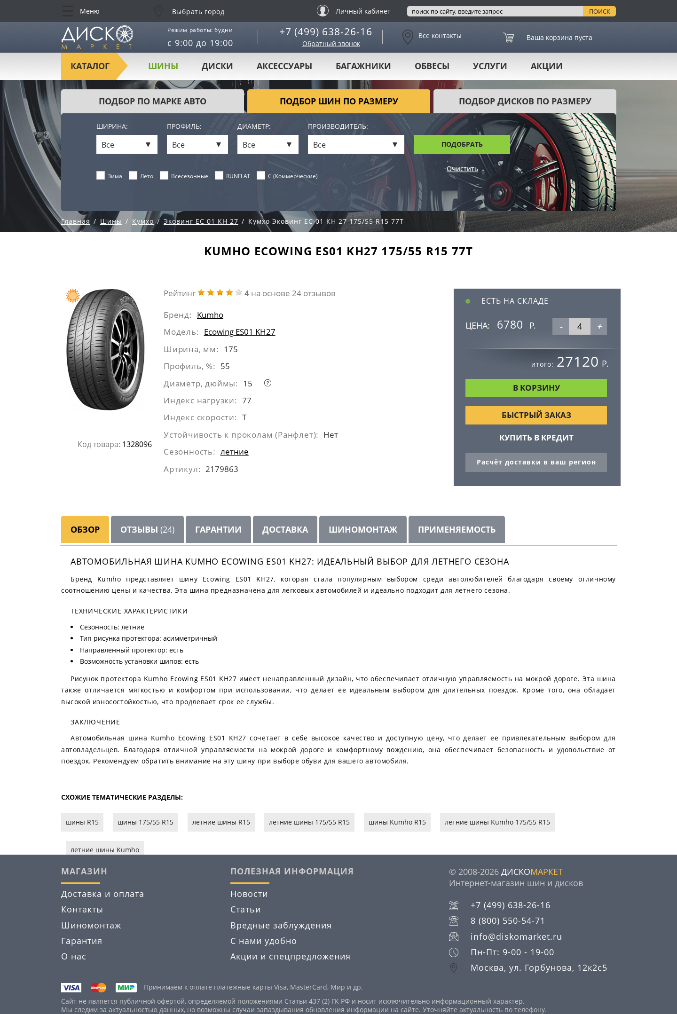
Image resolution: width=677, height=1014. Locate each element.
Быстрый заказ (536, 414)
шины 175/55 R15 (145, 821)
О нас (74, 956)
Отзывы (147, 529)
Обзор (85, 529)
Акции (547, 65)
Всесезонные (184, 176)
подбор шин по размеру (339, 101)
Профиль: (184, 127)
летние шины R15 (221, 821)
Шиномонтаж (363, 529)
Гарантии (218, 529)
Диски (217, 65)
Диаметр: (254, 127)
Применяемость (457, 529)
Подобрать (462, 144)
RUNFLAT (232, 176)
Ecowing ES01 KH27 (240, 331)
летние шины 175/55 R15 (309, 821)
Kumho (210, 314)
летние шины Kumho (105, 849)
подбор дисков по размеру (525, 101)
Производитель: (338, 127)
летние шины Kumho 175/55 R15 (497, 821)
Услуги (490, 65)
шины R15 (82, 821)
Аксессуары (284, 65)
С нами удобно (263, 940)
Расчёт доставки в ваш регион (536, 461)
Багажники (363, 65)
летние (234, 451)
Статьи (245, 909)
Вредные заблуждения (281, 925)
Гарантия (81, 940)
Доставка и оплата (102, 893)
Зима (109, 176)
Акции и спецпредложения (290, 956)
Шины (163, 65)
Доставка (285, 529)
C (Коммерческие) (287, 176)
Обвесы (432, 65)
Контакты (82, 909)
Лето (141, 176)
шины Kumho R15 (397, 821)
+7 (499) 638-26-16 (325, 31)
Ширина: (112, 127)
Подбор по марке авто (152, 101)
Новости (249, 893)
